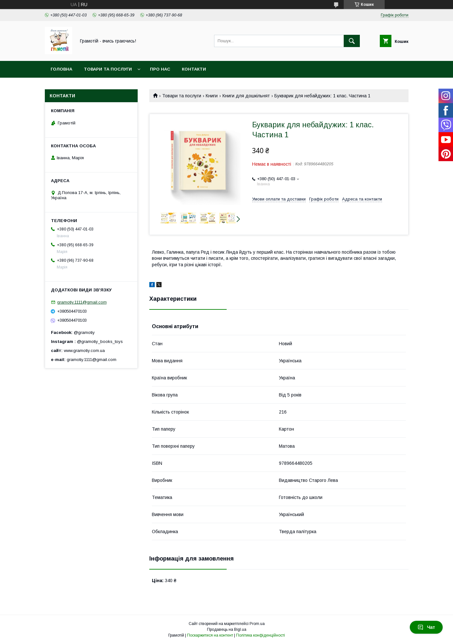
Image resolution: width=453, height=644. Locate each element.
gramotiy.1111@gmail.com (82, 302)
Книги (212, 95)
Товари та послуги (108, 69)
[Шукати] (352, 41)
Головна (61, 69)
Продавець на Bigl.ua (226, 629)
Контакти (194, 69)
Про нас (160, 69)
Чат (426, 627)
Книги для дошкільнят (246, 95)
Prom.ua (257, 623)
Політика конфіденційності (260, 635)
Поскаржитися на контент (210, 635)
